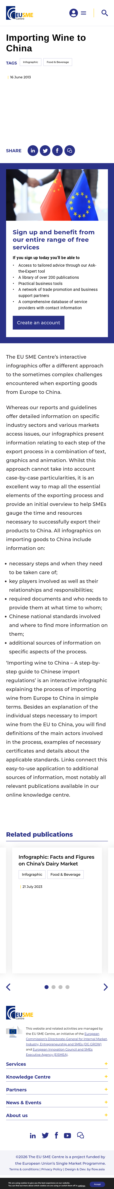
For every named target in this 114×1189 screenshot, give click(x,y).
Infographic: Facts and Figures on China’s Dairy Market (56, 860)
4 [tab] (67, 987)
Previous (8, 987)
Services (16, 1064)
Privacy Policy (51, 1169)
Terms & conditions (24, 1169)
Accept (97, 1184)
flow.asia (98, 1169)
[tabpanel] (57, 911)
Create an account (38, 323)
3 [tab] (60, 987)
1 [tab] (47, 987)
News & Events (23, 1103)
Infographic (30, 62)
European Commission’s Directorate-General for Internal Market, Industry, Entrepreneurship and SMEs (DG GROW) (67, 1039)
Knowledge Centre (28, 1077)
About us (17, 1115)
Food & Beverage (58, 62)
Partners (16, 1090)
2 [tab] (54, 987)
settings (81, 1185)
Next (106, 987)
